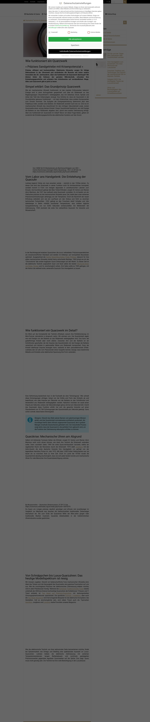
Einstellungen (52, 27)
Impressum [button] (86, 55)
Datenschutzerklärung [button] (76, 55)
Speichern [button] (75, 45)
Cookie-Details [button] (65, 55)
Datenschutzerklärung (62, 25)
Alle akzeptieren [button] (75, 39)
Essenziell (52, 32)
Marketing (72, 32)
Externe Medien (94, 32)
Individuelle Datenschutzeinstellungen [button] (75, 51)
